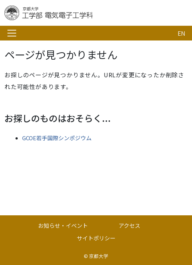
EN (181, 33)
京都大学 (98, 255)
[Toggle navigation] (11, 33)
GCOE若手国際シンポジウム (57, 138)
